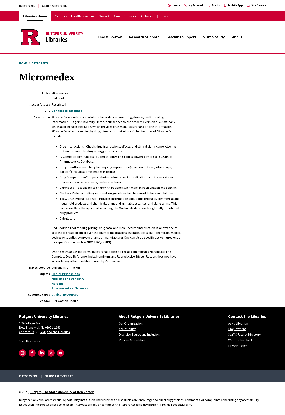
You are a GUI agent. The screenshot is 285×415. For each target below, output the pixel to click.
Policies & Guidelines (133, 340)
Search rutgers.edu (54, 6)
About (237, 36)
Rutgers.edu (27, 6)
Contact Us (26, 332)
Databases (39, 63)
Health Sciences (82, 16)
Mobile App (233, 5)
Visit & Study (214, 36)
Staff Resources (29, 341)
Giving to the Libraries (55, 332)
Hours (174, 5)
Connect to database (67, 111)
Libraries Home (35, 16)
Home (23, 63)
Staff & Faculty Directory (244, 334)
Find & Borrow (110, 36)
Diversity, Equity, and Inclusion (139, 334)
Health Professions (66, 274)
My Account (193, 5)
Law (165, 16)
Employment (237, 329)
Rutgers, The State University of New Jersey (62, 392)
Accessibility (127, 329)
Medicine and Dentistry (68, 279)
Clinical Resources (65, 294)
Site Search (256, 5)
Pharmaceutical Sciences (70, 288)
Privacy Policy (237, 345)
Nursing (57, 283)
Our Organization (130, 323)
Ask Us (213, 5)
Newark (104, 16)
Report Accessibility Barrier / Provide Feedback (152, 404)
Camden (61, 16)
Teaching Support (181, 36)
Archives (147, 16)
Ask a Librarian (238, 323)
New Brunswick (125, 16)
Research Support (144, 36)
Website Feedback (240, 340)
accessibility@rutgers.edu (79, 404)
